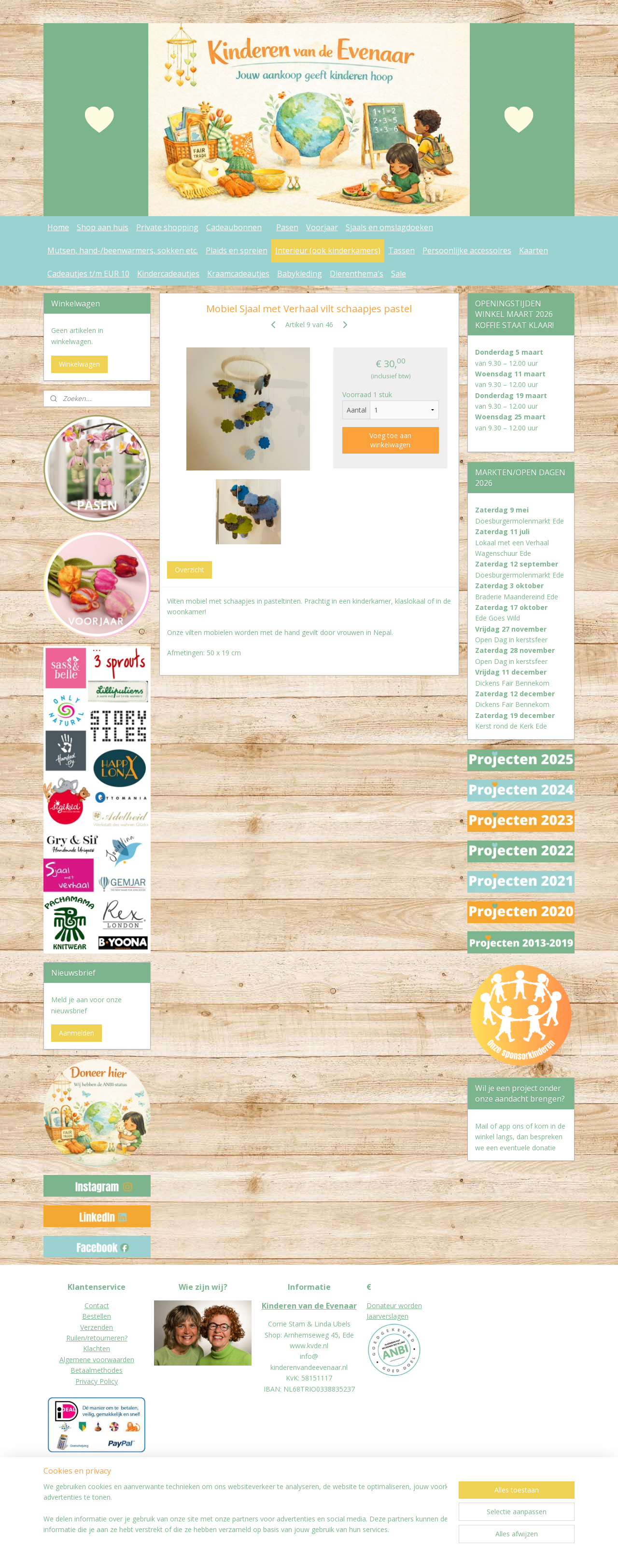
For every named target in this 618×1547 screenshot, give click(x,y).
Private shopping (167, 227)
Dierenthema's (356, 273)
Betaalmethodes (96, 1370)
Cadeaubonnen (234, 227)
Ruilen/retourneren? (96, 1337)
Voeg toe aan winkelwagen (390, 440)
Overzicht (189, 569)
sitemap (287, 1529)
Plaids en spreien (236, 250)
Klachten (96, 1348)
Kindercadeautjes (168, 273)
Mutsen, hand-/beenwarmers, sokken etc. (122, 250)
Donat (376, 1305)
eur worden (404, 1305)
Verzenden (96, 1327)
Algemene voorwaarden (96, 1359)
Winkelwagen (79, 364)
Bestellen (96, 1316)
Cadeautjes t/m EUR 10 (88, 273)
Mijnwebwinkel (428, 1529)
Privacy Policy (96, 1381)
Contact (96, 1305)
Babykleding (299, 273)
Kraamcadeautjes (238, 273)
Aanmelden (76, 1032)
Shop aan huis (102, 227)
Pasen (287, 227)
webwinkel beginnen (344, 1529)
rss (307, 1529)
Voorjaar (322, 227)
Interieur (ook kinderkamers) (327, 250)
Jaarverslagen (387, 1316)
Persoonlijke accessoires (466, 250)
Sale (398, 273)
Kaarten (533, 250)
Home (58, 227)
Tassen (401, 250)
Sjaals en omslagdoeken (389, 227)
